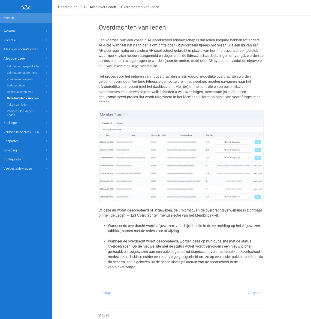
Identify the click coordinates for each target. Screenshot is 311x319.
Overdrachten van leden (23, 98)
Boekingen (26, 122)
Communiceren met (28, 92)
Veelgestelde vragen (26, 168)
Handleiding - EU (71, 7)
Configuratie (26, 159)
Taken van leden (17, 104)
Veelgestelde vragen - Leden (28, 113)
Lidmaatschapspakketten (28, 66)
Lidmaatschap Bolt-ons (28, 73)
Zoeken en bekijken (28, 79)
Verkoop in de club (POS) (26, 132)
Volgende (254, 293)
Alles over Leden (26, 58)
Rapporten (26, 141)
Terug (106, 293)
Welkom (26, 31)
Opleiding (26, 150)
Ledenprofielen (28, 85)
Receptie (26, 40)
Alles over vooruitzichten (26, 49)
